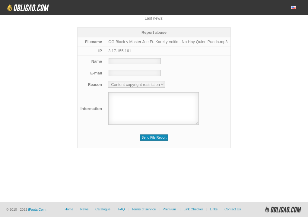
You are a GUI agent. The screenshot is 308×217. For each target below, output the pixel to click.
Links (214, 209)
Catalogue (102, 209)
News (84, 209)
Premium (169, 209)
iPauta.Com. (37, 209)
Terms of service (144, 209)
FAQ (121, 209)
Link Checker (193, 209)
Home (69, 209)
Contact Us (232, 209)
